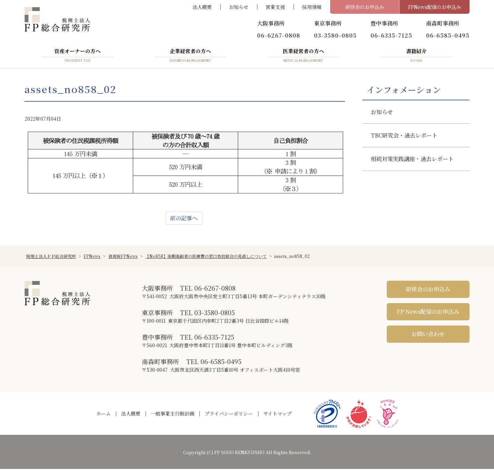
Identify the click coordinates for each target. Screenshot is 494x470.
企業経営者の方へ (190, 56)
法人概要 (202, 6)
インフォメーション (404, 91)
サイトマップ (277, 414)
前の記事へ (184, 219)
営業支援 (275, 6)
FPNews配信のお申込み (434, 6)
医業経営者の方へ (303, 56)
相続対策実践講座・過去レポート (412, 160)
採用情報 (312, 6)
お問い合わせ (428, 335)
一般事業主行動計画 (172, 414)
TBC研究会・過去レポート (404, 136)
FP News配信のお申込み (428, 313)
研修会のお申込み (364, 6)
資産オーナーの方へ (77, 56)
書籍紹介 (416, 56)
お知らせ (238, 6)
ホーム (103, 414)
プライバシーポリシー (229, 414)
